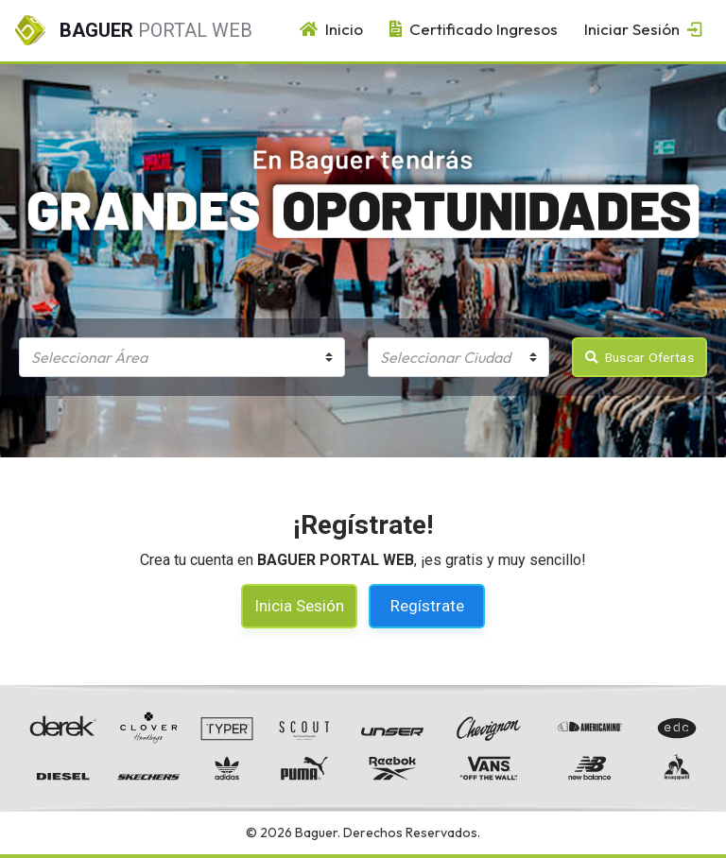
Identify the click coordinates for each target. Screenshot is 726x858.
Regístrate (427, 605)
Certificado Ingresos (469, 29)
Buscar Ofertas (639, 357)
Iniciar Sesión (640, 29)
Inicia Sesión (299, 605)
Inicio (326, 29)
